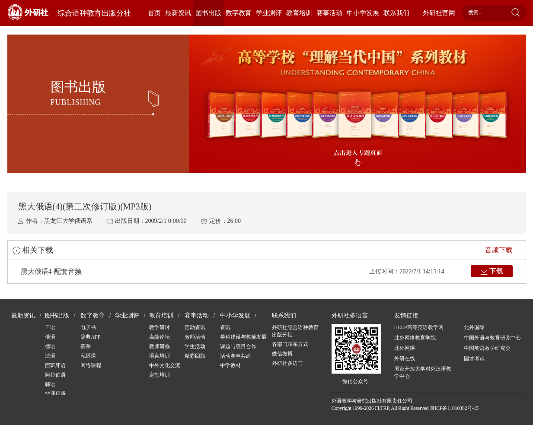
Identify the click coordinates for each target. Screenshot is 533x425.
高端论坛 (159, 337)
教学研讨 (159, 327)
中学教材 (230, 365)
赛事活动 (329, 13)
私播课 (88, 356)
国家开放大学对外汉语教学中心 (422, 372)
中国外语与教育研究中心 (492, 338)
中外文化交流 (164, 365)
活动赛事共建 (235, 356)
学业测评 (269, 13)
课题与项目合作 (238, 346)
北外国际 (474, 327)
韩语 (50, 384)
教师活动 (195, 337)
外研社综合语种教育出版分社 (295, 331)
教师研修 (159, 346)
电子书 (88, 327)
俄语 (50, 337)
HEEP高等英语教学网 (419, 327)
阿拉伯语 (55, 375)
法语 (50, 356)
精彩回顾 (195, 356)
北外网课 (404, 348)
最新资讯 (178, 13)
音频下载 (499, 250)
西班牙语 (55, 365)
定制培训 (159, 375)
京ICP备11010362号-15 (454, 408)
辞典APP (90, 337)
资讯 (225, 327)
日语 (50, 327)
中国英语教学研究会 (487, 348)
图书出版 (208, 13)
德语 (50, 346)
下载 (496, 271)
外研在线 (404, 358)
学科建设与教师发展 (243, 337)
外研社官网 (439, 13)
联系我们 (396, 13)
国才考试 (474, 358)
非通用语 (55, 394)
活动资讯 (195, 327)
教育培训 (299, 13)
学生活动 (195, 346)
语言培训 (159, 356)
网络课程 (90, 365)
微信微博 (282, 354)
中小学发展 (363, 13)
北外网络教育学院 (415, 338)
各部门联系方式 (290, 344)
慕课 (85, 346)
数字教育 (239, 13)
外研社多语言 (287, 363)
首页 (154, 13)
